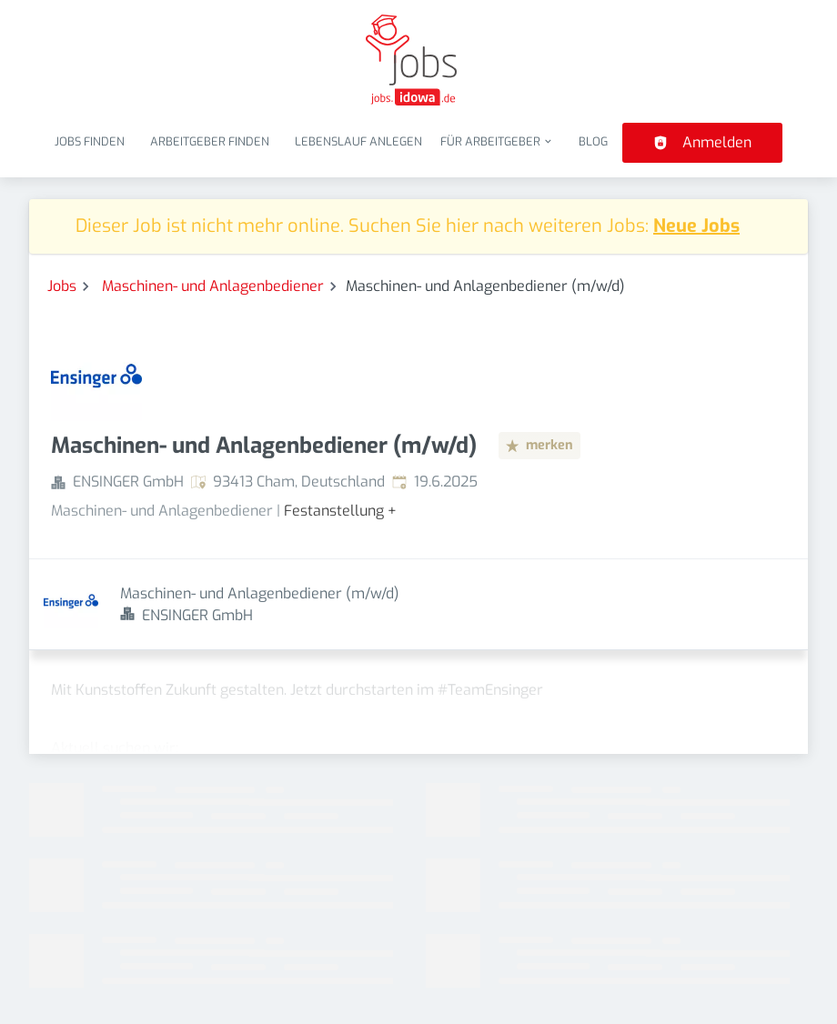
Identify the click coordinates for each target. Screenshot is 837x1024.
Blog (593, 141)
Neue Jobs (696, 226)
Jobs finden (90, 141)
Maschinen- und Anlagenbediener (213, 286)
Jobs (61, 286)
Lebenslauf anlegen (358, 141)
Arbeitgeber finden (209, 141)
